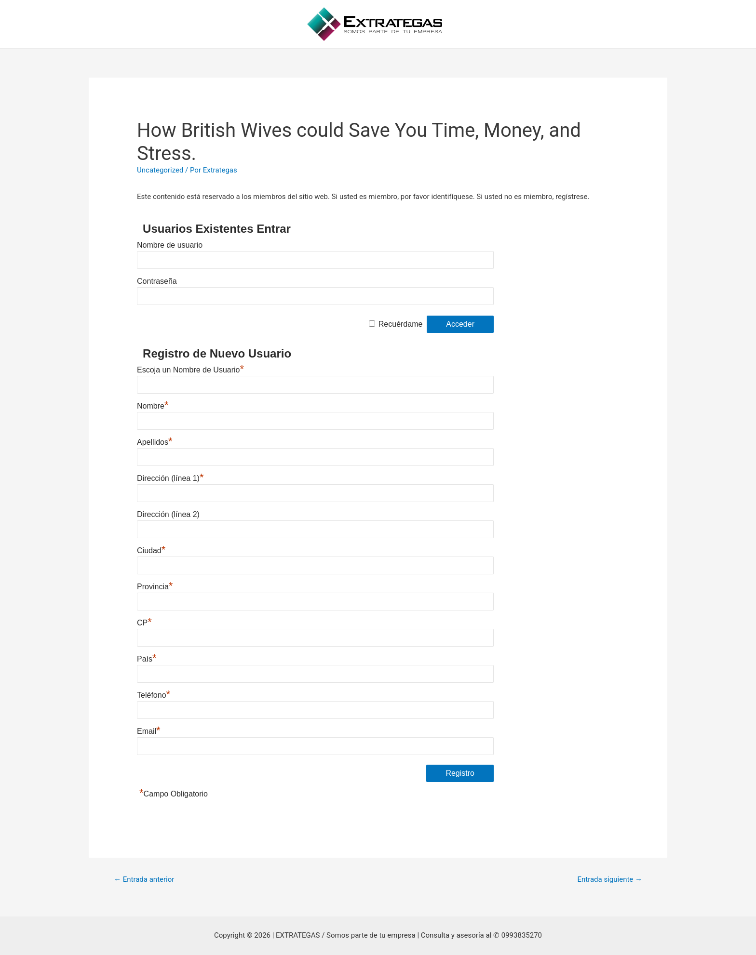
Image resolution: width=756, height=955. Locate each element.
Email (149, 731)
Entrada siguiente (609, 879)
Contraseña (157, 281)
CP (144, 623)
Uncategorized (160, 170)
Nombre (152, 406)
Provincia (155, 587)
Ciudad (151, 550)
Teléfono (153, 695)
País (147, 659)
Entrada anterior (144, 879)
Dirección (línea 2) (168, 514)
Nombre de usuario (169, 245)
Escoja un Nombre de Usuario (190, 370)
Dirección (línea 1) (170, 478)
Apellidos (155, 442)
